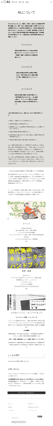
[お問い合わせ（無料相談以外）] (26, 393)
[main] (26, 12)
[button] (2, 2)
